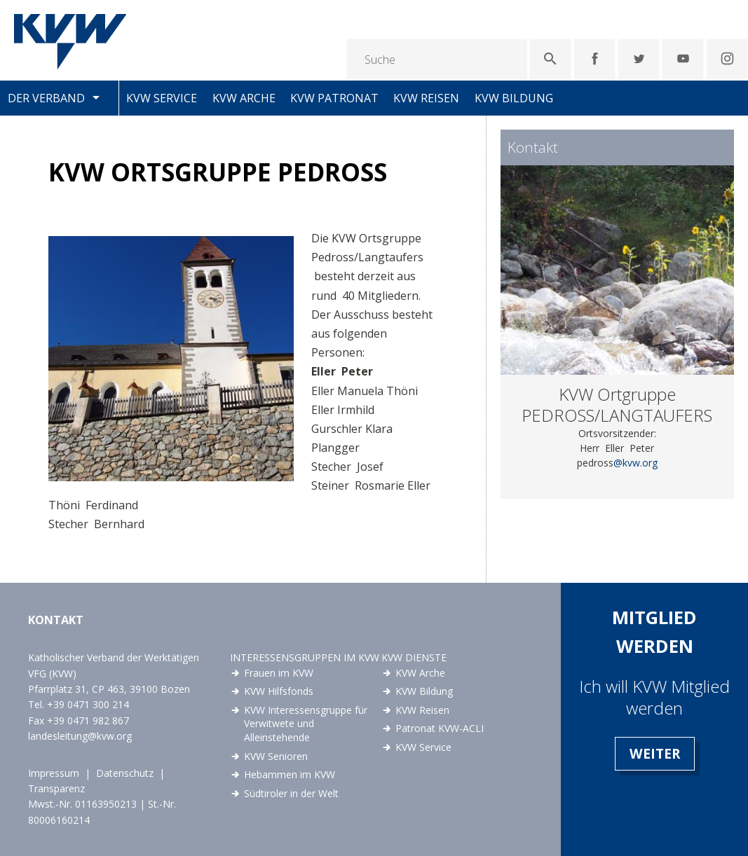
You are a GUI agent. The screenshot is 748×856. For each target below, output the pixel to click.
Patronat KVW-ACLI (439, 728)
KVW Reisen (426, 98)
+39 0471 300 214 (88, 704)
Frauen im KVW (278, 672)
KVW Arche (244, 98)
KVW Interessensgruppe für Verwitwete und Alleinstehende (305, 723)
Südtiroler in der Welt (291, 793)
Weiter (655, 753)
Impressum (53, 773)
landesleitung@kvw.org (80, 736)
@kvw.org (635, 462)
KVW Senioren (276, 756)
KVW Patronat (334, 98)
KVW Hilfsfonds (278, 691)
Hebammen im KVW (289, 774)
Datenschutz (125, 773)
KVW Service (161, 98)
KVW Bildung (514, 98)
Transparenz (56, 788)
